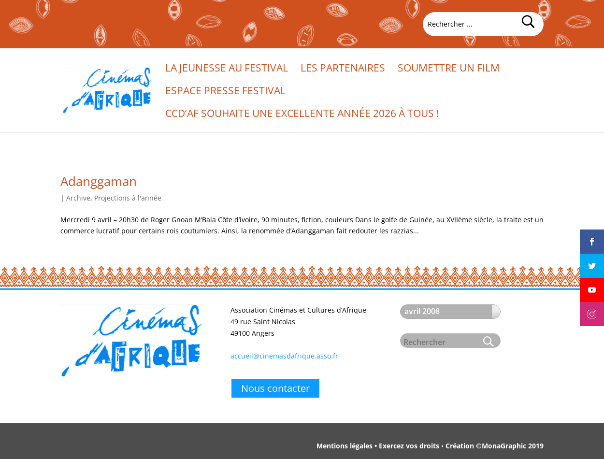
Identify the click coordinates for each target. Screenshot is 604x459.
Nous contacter (275, 388)
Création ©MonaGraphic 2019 (495, 445)
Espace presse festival (225, 92)
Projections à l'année (127, 197)
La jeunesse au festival (226, 69)
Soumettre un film (449, 69)
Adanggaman (98, 181)
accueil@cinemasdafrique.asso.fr (284, 355)
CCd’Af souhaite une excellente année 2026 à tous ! (302, 115)
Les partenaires (343, 69)
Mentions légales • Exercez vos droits (377, 445)
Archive (78, 197)
